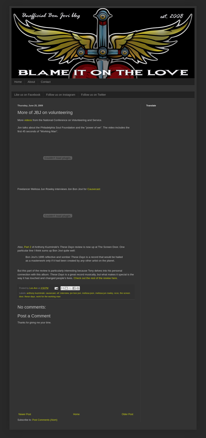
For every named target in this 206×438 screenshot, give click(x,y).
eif (58, 293)
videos (28, 120)
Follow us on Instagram (60, 94)
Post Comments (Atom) (44, 420)
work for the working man (48, 296)
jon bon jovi (75, 293)
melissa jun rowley (104, 293)
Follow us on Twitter (93, 94)
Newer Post (25, 414)
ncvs (116, 293)
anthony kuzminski (36, 293)
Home (18, 81)
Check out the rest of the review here (95, 278)
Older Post (127, 414)
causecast (51, 293)
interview (64, 293)
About (31, 81)
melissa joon (88, 293)
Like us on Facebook (27, 94)
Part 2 (27, 246)
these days (30, 296)
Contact (45, 81)
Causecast (93, 189)
